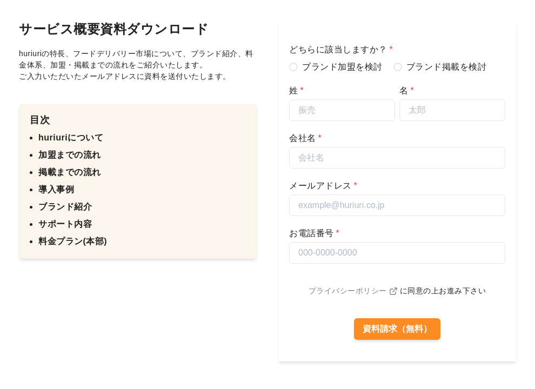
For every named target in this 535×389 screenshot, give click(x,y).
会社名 (305, 138)
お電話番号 (314, 233)
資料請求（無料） (397, 328)
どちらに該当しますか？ (341, 49)
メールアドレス (323, 185)
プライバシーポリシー (353, 291)
